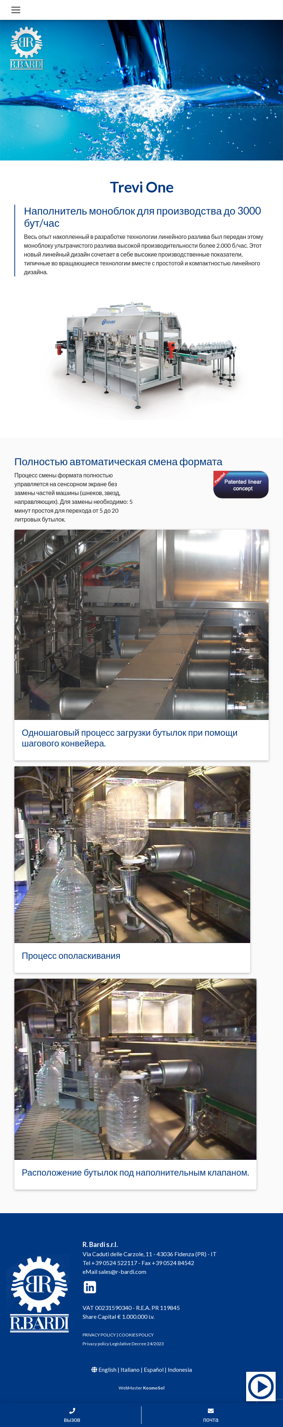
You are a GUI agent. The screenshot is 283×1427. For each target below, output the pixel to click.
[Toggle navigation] (16, 10)
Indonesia (180, 1369)
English (107, 1369)
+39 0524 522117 (114, 1262)
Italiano (130, 1369)
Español (154, 1369)
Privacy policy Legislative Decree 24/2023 (123, 1343)
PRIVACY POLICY (99, 1335)
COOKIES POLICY (136, 1335)
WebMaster (141, 1388)
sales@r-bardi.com (122, 1271)
